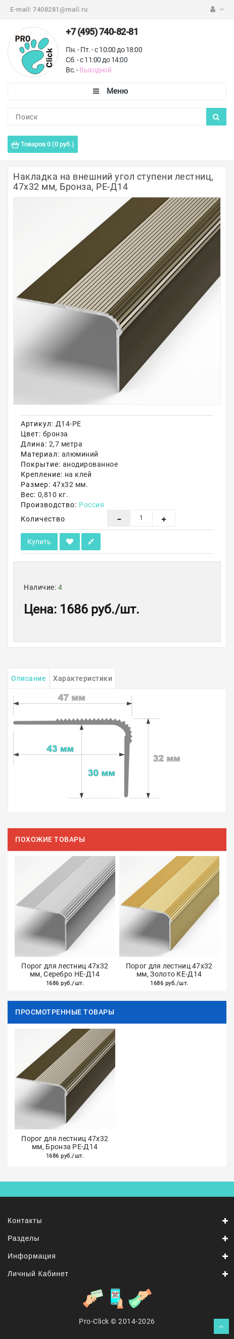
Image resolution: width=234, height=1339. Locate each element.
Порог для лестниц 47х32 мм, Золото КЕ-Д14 (169, 970)
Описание (28, 678)
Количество (43, 519)
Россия (91, 505)
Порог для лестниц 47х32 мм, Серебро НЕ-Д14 (64, 970)
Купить (39, 542)
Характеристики (82, 678)
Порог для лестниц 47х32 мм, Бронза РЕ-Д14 (64, 1142)
